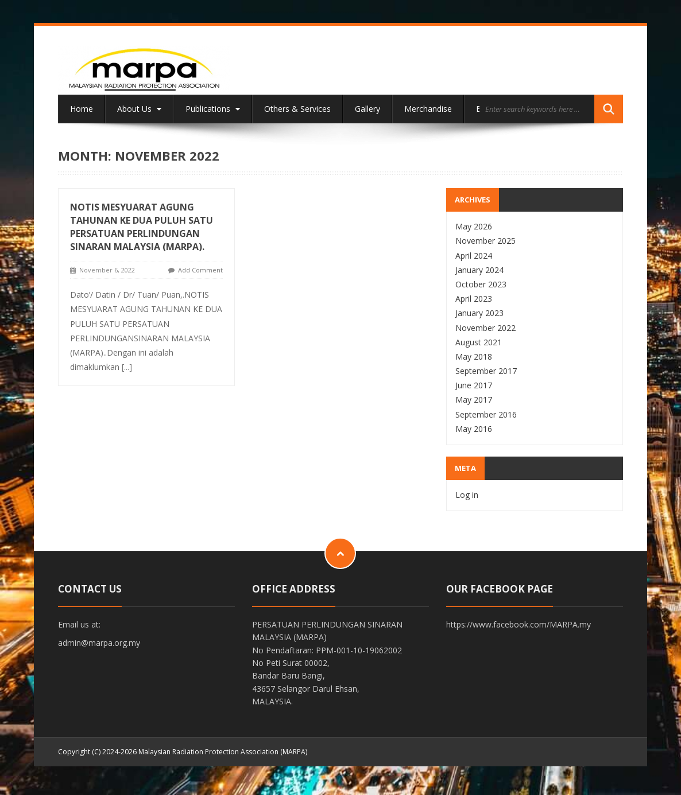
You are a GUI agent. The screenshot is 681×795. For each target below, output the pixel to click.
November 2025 (485, 240)
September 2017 (486, 370)
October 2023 (480, 284)
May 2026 (473, 226)
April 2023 (473, 298)
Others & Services (297, 108)
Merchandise (428, 108)
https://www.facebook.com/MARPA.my (518, 624)
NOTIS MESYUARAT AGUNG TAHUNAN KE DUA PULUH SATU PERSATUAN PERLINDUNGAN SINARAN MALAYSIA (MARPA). (141, 227)
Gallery (367, 108)
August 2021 (478, 342)
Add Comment (200, 270)
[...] (127, 366)
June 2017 (473, 385)
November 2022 (485, 327)
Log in (466, 494)
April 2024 (473, 255)
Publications (212, 108)
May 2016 (473, 428)
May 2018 (473, 356)
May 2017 (473, 399)
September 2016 (486, 414)
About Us (139, 108)
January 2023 (479, 312)
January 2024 (479, 269)
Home (81, 108)
